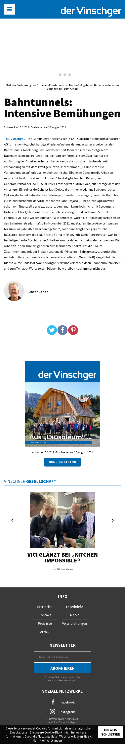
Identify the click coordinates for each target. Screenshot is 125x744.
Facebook (62, 702)
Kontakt (45, 615)
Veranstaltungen (74, 623)
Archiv (44, 632)
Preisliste (45, 623)
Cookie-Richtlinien (57, 732)
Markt (74, 615)
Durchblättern (62, 462)
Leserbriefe (74, 606)
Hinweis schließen (110, 732)
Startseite (44, 606)
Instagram (62, 711)
